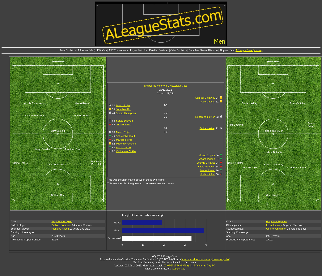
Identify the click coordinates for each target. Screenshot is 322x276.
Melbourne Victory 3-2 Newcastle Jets (165, 85)
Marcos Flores (124, 139)
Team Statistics (68, 50)
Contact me (178, 268)
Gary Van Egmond (276, 221)
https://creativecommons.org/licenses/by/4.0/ (205, 259)
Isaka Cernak (123, 147)
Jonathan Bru (123, 109)
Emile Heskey (207, 128)
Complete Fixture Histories (203, 50)
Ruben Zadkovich (205, 116)
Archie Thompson (126, 113)
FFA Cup (102, 50)
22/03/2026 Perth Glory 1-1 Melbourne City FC (189, 265)
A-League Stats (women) (248, 50)
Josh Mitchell (207, 101)
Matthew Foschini (126, 143)
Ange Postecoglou (62, 221)
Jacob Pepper (207, 155)
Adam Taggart (207, 158)
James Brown (207, 170)
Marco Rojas (123, 105)
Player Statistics (138, 50)
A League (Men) (86, 50)
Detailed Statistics (158, 50)
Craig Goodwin (206, 166)
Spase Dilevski (124, 120)
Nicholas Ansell (60, 228)
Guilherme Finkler (126, 151)
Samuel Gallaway (205, 97)
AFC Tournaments (118, 50)
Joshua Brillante (206, 162)
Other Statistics (178, 50)
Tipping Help (227, 50)
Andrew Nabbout (125, 136)
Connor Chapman (276, 228)
